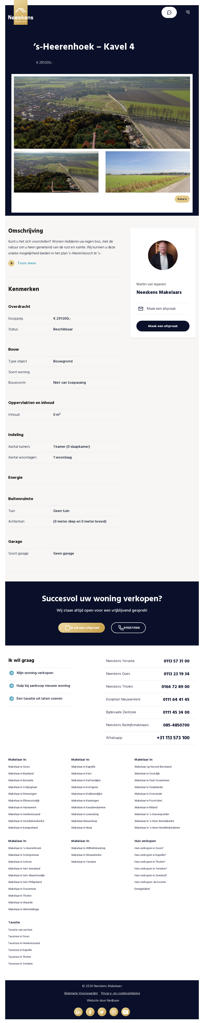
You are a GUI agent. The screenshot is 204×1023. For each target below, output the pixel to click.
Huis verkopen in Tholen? (150, 859)
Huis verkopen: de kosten (150, 880)
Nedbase (113, 998)
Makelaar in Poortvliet (148, 798)
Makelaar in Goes (19, 764)
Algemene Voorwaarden (81, 991)
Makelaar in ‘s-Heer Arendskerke (154, 819)
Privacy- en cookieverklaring (120, 991)
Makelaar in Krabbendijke (86, 792)
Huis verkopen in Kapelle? (150, 852)
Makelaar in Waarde (20, 900)
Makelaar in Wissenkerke (86, 852)
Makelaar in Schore (20, 859)
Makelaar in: (17, 757)
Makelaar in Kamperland (23, 825)
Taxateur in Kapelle (20, 948)
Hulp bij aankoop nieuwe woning (43, 684)
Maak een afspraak (161, 309)
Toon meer (27, 263)
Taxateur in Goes (18, 934)
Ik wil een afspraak (83, 625)
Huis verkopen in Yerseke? (151, 866)
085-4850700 (176, 723)
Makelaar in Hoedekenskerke (26, 819)
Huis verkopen (145, 839)
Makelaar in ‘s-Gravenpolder (152, 812)
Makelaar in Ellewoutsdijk (24, 798)
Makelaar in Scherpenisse (23, 852)
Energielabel (142, 886)
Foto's (182, 199)
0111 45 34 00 (176, 710)
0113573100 (133, 625)
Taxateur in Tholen (19, 954)
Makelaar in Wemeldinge (23, 907)
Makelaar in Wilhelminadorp (88, 846)
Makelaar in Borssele (20, 778)
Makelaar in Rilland (146, 805)
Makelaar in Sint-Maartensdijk (26, 873)
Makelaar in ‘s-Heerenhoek (24, 846)
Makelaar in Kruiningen (85, 798)
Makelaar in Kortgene (84, 785)
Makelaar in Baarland (21, 771)
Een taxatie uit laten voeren (39, 696)
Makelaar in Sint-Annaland (24, 866)
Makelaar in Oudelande (149, 785)
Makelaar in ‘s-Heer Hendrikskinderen (157, 825)
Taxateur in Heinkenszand (24, 941)
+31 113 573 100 (173, 736)
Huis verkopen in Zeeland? (151, 873)
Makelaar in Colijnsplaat (22, 785)
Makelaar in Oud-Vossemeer (152, 778)
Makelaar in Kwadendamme (88, 805)
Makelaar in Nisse (81, 825)
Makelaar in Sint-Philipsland (25, 880)
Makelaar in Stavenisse (22, 886)
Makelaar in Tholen (20, 893)
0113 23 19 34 (176, 671)
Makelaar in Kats (81, 771)
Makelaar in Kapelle (83, 764)
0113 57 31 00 (176, 659)
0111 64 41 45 (176, 697)
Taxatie (14, 920)
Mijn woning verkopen (35, 671)
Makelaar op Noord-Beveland (153, 764)
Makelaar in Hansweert (22, 805)
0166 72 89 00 (175, 684)
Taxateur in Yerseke (20, 961)
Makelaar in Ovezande (148, 792)
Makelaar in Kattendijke (86, 778)
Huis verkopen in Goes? (149, 846)
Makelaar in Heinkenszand (24, 812)
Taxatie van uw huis (20, 927)
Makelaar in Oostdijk (147, 771)
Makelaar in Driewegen (22, 792)
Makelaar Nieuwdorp (84, 819)
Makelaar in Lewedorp (85, 812)
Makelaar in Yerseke (83, 859)
